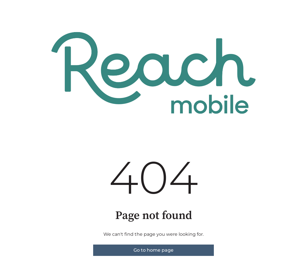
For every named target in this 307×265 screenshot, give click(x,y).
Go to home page (153, 250)
